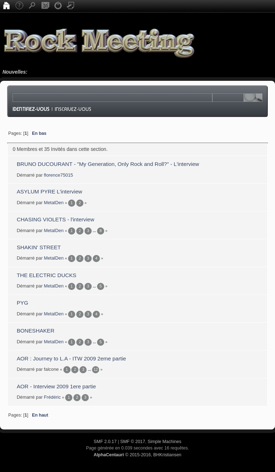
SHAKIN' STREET (39, 247)
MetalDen (54, 202)
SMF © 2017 (132, 441)
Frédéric (52, 397)
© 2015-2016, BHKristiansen (137, 454)
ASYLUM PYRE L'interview (49, 191)
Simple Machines (164, 441)
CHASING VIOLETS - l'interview (55, 219)
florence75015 (58, 175)
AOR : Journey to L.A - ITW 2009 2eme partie (71, 358)
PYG (22, 303)
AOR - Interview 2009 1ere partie (56, 386)
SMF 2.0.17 (105, 441)
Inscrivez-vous (73, 109)
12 (95, 369)
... (95, 230)
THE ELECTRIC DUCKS (46, 275)
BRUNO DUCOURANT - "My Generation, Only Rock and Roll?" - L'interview (108, 164)
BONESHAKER (35, 331)
